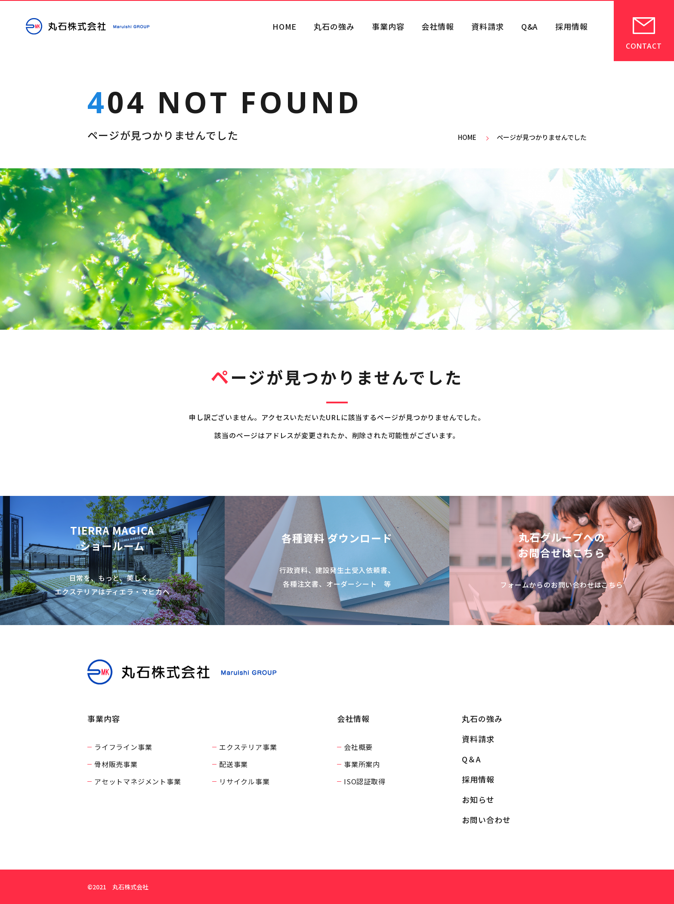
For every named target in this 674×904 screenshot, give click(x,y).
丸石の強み (334, 26)
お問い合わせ (486, 819)
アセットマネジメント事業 (137, 781)
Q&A (529, 26)
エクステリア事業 (248, 747)
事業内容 (388, 26)
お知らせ (478, 799)
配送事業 (233, 764)
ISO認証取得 (365, 781)
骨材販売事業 (116, 764)
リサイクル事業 (244, 781)
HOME (284, 26)
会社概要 (358, 747)
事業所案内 (362, 764)
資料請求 (487, 26)
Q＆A (471, 759)
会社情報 (437, 26)
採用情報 (571, 26)
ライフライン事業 (123, 747)
